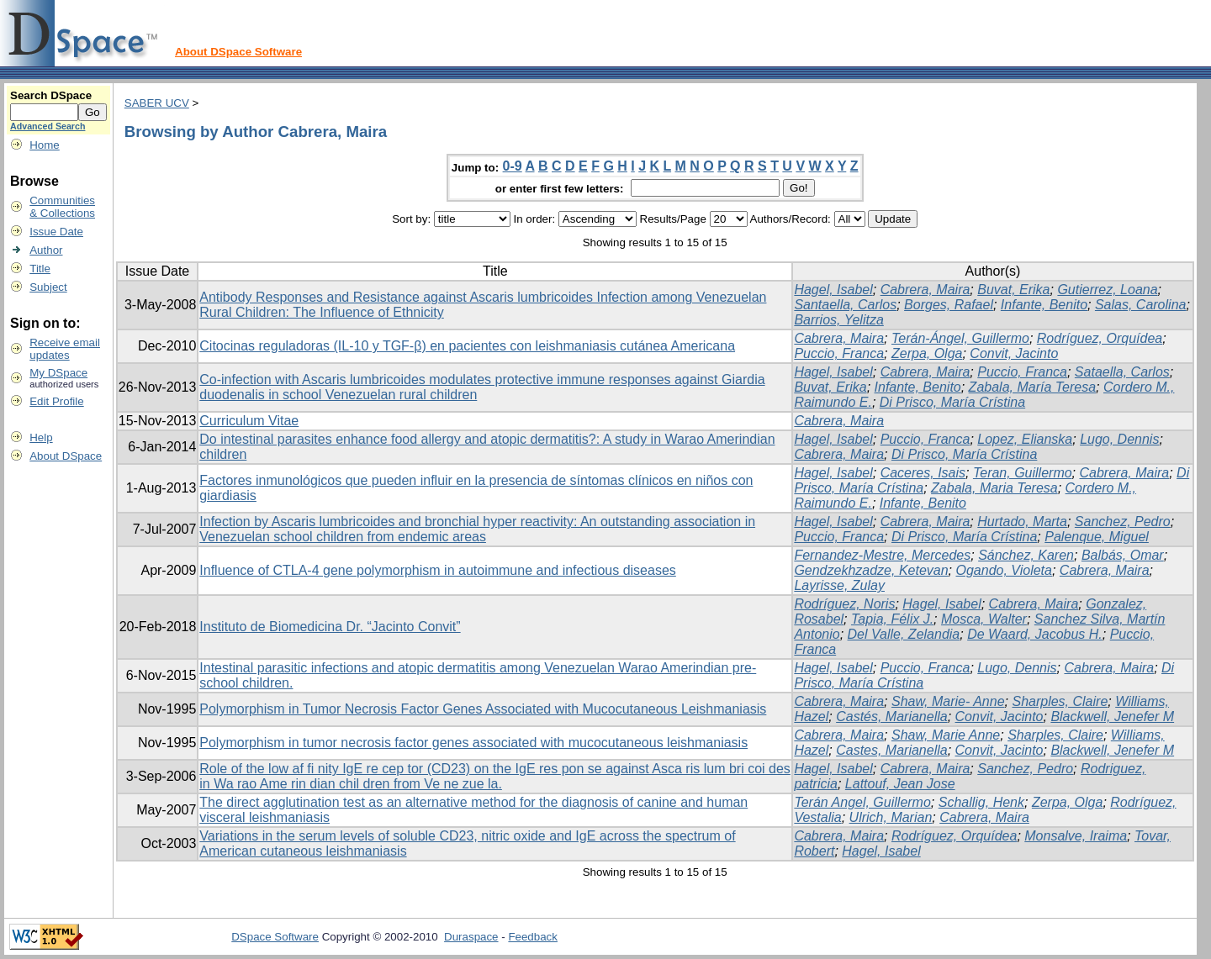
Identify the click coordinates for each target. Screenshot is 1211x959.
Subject (47, 287)
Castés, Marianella (892, 716)
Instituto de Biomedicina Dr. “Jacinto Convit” (329, 626)
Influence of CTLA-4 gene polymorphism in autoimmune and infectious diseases (437, 570)
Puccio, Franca (839, 353)
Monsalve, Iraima (1075, 836)
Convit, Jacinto (1014, 353)
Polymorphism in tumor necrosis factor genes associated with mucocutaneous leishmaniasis (473, 742)
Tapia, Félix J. (892, 619)
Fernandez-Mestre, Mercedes (882, 555)
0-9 (512, 166)
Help (40, 437)
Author (45, 250)
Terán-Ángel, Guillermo (960, 338)
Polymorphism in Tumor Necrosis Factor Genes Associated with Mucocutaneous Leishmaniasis (482, 709)
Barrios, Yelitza (838, 320)
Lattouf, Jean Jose (900, 784)
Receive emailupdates (64, 348)
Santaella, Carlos (845, 305)
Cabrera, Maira (925, 289)
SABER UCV (156, 103)
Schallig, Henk (981, 802)
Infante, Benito (1044, 305)
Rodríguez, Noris (844, 604)
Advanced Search (47, 126)
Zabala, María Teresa (1032, 387)
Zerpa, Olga (926, 353)
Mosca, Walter (984, 619)
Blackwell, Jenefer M (1112, 716)
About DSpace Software (238, 51)
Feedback (533, 936)
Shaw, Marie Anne (945, 735)
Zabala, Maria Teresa (994, 488)
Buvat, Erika (1013, 289)
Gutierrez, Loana (1107, 289)
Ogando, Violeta (1004, 570)
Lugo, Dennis (1119, 439)
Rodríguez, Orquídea (1099, 338)
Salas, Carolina (1141, 305)
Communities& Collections (62, 206)
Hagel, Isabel (833, 289)
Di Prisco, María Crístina (952, 402)
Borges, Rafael (948, 305)
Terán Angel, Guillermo (862, 802)
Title (39, 268)
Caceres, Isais (922, 473)
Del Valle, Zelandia (904, 634)
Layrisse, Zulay (839, 585)
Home (44, 145)
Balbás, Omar (1122, 555)
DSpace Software (275, 936)
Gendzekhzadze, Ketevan (871, 570)
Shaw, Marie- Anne (948, 701)
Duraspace (471, 936)
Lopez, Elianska (1024, 439)
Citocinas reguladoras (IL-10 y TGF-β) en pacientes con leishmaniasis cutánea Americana (467, 346)
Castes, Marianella (892, 750)
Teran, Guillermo (1022, 473)
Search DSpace (51, 95)
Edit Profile (56, 401)
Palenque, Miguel (1096, 537)
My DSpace (58, 372)
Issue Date (56, 231)
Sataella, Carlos (1122, 372)
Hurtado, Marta (1022, 521)
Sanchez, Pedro (1123, 521)
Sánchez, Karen (1026, 555)
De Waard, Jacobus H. (1035, 634)
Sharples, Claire (1060, 701)
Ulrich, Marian (891, 817)
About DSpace (65, 456)
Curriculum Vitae (249, 421)
